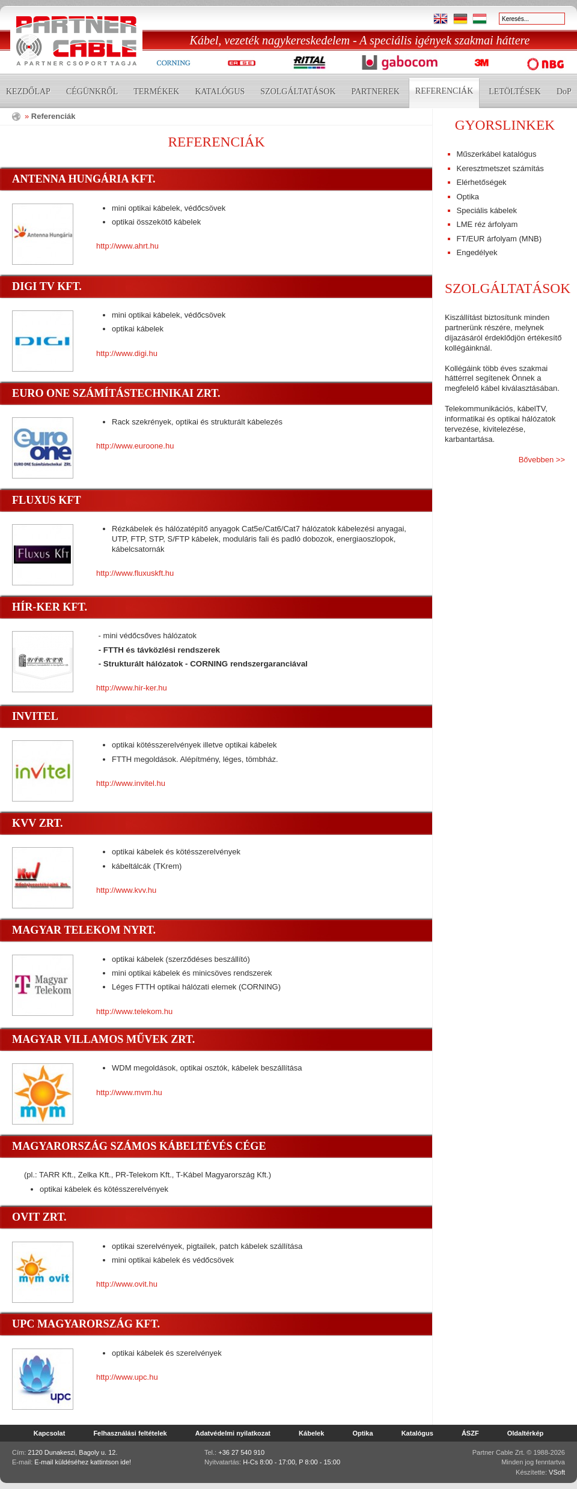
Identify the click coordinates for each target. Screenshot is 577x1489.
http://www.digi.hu (126, 353)
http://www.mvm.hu (129, 1092)
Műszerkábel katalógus (497, 154)
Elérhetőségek (482, 182)
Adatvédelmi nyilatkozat (232, 1433)
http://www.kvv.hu (126, 890)
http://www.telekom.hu (134, 1011)
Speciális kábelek (487, 210)
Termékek (156, 91)
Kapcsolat (50, 1433)
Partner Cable (76, 41)
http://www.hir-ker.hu (131, 687)
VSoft (557, 1472)
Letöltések (515, 91)
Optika (468, 196)
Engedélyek (477, 252)
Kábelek (311, 1433)
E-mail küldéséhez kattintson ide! (82, 1462)
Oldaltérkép (525, 1433)
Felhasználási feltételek (129, 1433)
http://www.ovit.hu (126, 1283)
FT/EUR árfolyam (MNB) (499, 238)
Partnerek (376, 91)
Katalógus (220, 91)
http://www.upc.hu (127, 1377)
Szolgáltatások (297, 91)
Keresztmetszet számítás (500, 168)
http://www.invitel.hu (130, 783)
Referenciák (444, 90)
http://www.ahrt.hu (127, 245)
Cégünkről (92, 91)
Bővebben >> (542, 459)
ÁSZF (470, 1433)
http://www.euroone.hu (135, 445)
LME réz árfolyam (487, 224)
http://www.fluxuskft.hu (135, 573)
